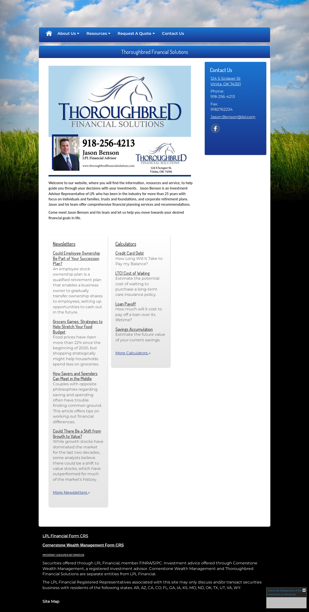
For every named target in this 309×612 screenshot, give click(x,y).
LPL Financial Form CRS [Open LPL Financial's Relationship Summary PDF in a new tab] (65, 536)
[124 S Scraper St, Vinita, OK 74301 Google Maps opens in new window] (226, 81)
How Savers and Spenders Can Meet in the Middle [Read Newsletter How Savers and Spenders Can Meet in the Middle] (75, 376)
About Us (66, 33)
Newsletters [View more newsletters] (64, 243)
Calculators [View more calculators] (125, 243)
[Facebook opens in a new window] (215, 128)
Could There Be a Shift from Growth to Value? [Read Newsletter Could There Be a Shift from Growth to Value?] (77, 433)
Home (49, 33)
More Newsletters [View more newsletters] (71, 492)
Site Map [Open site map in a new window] (50, 601)
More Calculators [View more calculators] (133, 353)
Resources (96, 33)
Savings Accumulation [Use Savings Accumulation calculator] (134, 329)
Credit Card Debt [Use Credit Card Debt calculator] (129, 253)
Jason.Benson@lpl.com (233, 117)
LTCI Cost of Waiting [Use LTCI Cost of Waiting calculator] (132, 273)
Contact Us (173, 33)
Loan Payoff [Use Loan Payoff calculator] (125, 303)
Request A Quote (134, 33)
